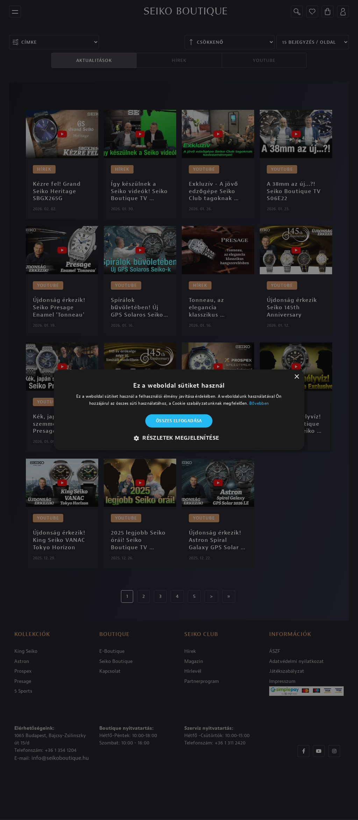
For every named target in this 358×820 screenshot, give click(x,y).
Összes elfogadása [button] (179, 421)
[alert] (179, 410)
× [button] (296, 377)
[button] (179, 438)
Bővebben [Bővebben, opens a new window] (259, 404)
